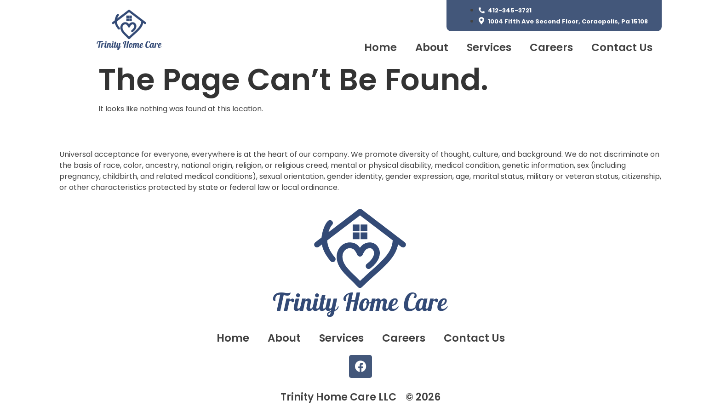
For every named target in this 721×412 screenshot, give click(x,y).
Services (489, 47)
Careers (551, 47)
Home (380, 47)
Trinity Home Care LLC (338, 397)
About (431, 47)
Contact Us (621, 47)
